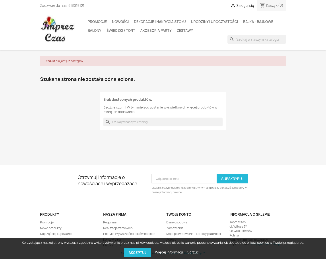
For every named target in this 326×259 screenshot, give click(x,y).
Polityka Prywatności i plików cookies (129, 234)
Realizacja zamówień (118, 228)
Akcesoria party (155, 30)
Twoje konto (178, 214)
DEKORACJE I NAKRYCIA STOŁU (160, 21)
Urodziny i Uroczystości (214, 21)
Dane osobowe (176, 222)
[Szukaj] (256, 39)
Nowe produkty (51, 228)
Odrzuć (193, 252)
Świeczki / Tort (120, 30)
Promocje (97, 21)
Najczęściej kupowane (56, 234)
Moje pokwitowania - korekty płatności (193, 234)
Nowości (120, 21)
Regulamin (110, 222)
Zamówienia (175, 228)
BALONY (94, 30)
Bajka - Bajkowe (258, 21)
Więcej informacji (169, 252)
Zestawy (185, 30)
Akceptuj (137, 252)
